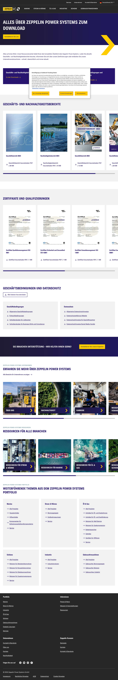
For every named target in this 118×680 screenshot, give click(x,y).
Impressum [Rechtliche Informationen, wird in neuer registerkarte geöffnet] (42, 88)
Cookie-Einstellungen (66, 93)
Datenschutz (35, 88)
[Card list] (60, 398)
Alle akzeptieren (81, 93)
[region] (59, 83)
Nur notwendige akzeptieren (40, 93)
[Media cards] (60, 140)
